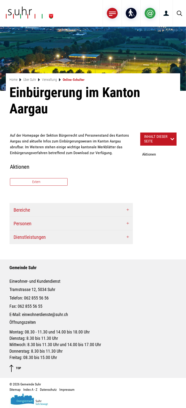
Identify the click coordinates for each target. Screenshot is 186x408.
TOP (15, 368)
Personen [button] (22, 223)
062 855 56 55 (30, 306)
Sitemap (15, 389)
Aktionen (149, 154)
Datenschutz (48, 389)
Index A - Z (30, 389)
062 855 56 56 (36, 298)
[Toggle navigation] (112, 13)
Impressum (67, 389)
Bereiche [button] (22, 210)
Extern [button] (36, 182)
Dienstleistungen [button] (30, 237)
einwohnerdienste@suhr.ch (45, 314)
